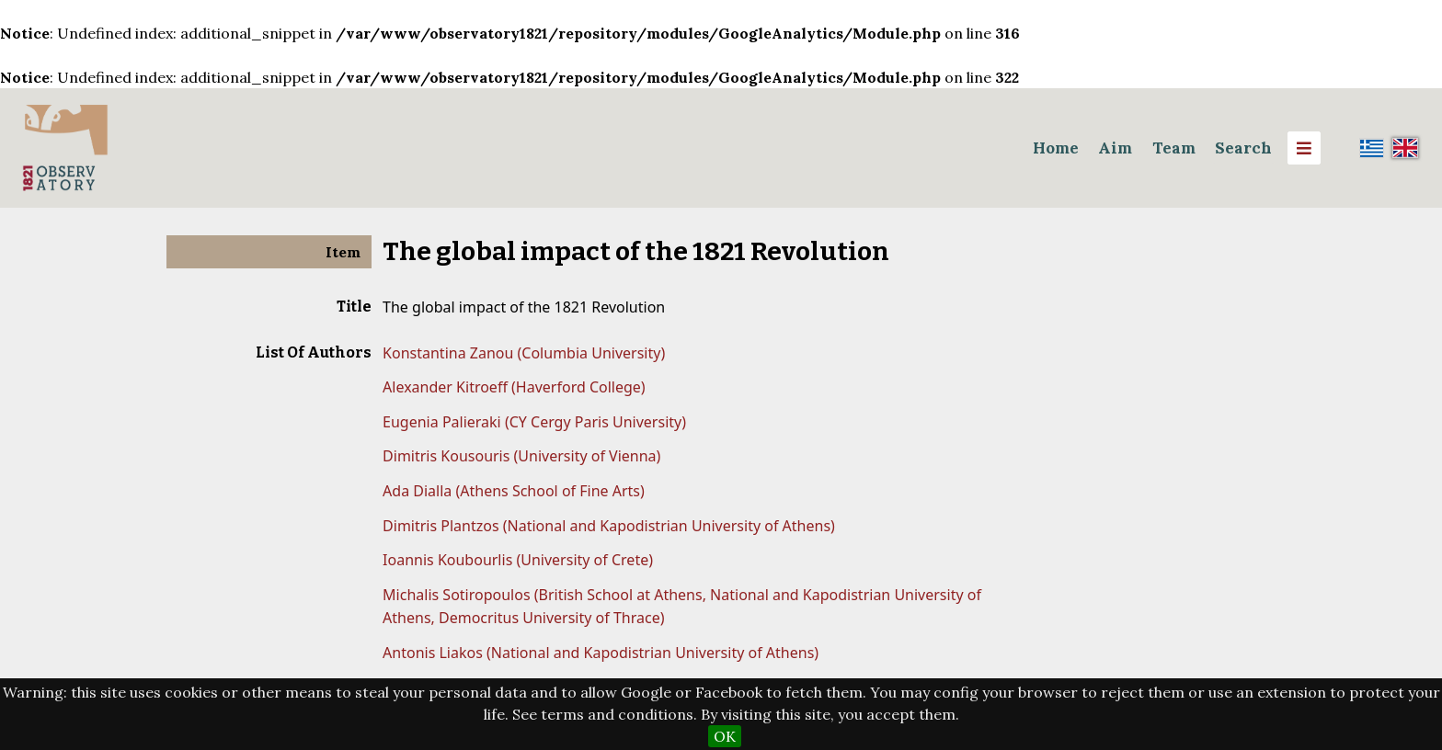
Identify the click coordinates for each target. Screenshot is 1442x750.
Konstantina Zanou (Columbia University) (524, 353)
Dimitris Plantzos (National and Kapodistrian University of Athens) (609, 526)
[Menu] (1304, 148)
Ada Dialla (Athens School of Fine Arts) (514, 491)
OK (725, 736)
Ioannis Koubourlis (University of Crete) (518, 560)
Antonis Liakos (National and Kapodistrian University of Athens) (600, 652)
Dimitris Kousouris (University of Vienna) (521, 456)
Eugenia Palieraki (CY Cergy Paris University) (534, 422)
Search (1243, 148)
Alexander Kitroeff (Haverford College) (514, 387)
